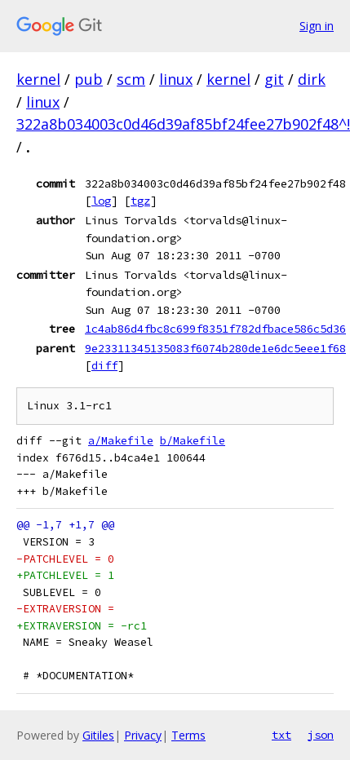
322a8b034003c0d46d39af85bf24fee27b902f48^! (183, 124)
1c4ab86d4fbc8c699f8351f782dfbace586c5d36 (215, 328)
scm (131, 79)
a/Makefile (120, 441)
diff (104, 365)
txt (281, 734)
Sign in (316, 25)
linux (176, 79)
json (321, 734)
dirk (312, 79)
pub (88, 79)
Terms (188, 735)
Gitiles (98, 735)
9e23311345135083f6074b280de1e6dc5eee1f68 (215, 348)
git (274, 79)
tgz (140, 200)
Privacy (143, 735)
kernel (38, 79)
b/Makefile (192, 441)
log (101, 200)
